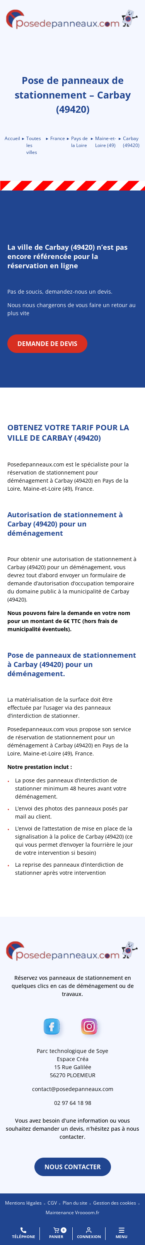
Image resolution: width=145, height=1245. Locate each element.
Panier (58, 1233)
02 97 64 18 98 (72, 1102)
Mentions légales (23, 1203)
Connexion (89, 1233)
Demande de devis (47, 343)
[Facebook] (54, 1028)
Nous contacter (72, 1167)
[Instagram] (91, 1028)
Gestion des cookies (114, 1203)
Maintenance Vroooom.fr (72, 1212)
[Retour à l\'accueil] (72, 19)
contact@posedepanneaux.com (72, 1089)
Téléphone (23, 1233)
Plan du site (75, 1203)
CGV (52, 1203)
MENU (122, 1233)
